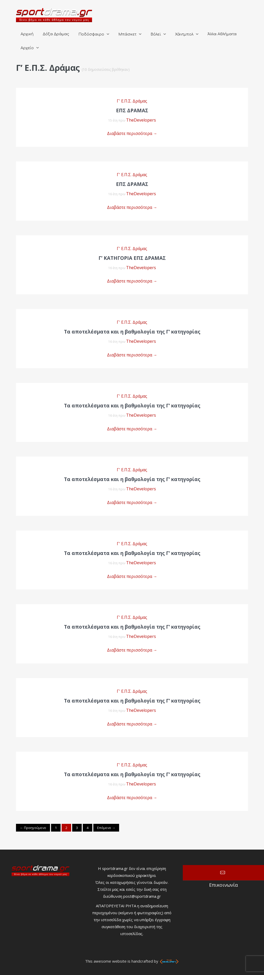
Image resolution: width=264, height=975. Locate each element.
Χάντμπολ (184, 34)
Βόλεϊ (156, 34)
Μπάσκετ (127, 34)
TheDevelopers (141, 120)
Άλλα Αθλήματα (222, 34)
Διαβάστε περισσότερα (132, 133)
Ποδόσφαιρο (91, 34)
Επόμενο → (106, 827)
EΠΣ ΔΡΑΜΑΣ (132, 110)
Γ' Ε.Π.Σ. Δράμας (132, 101)
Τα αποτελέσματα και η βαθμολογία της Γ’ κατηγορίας (132, 331)
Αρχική (27, 34)
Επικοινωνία (223, 872)
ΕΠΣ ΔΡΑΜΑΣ (132, 184)
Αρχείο (27, 48)
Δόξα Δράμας (56, 34)
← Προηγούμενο (33, 827)
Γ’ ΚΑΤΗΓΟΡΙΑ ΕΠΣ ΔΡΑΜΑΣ (132, 258)
